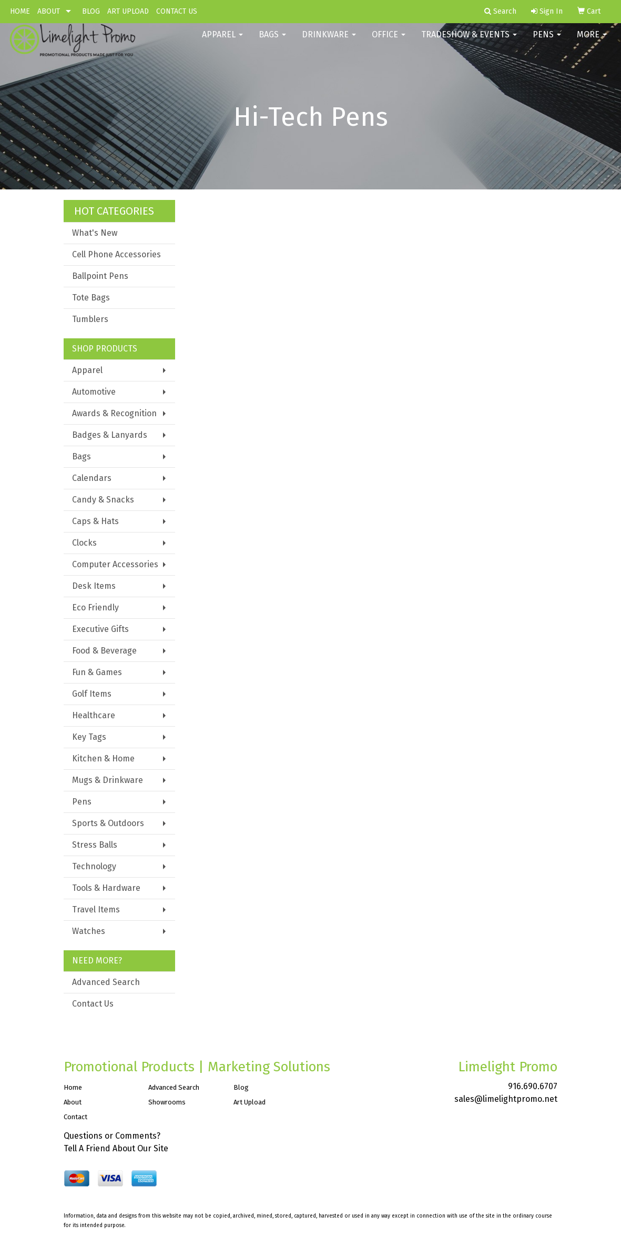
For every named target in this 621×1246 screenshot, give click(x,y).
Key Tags (89, 737)
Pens (547, 42)
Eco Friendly (95, 607)
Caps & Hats (95, 521)
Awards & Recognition (114, 413)
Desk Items (94, 586)
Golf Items (91, 694)
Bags (272, 42)
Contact (75, 1117)
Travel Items (96, 910)
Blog (241, 1087)
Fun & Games (97, 672)
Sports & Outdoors (108, 823)
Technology (94, 866)
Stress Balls (94, 845)
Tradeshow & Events (469, 42)
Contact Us (93, 1004)
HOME (20, 11)
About (73, 1102)
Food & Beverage (104, 651)
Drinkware (329, 42)
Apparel (222, 42)
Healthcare (93, 715)
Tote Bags (91, 298)
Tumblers (90, 319)
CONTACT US (176, 11)
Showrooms (167, 1102)
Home (73, 1087)
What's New (94, 233)
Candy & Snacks (103, 500)
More (592, 42)
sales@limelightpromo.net (505, 1099)
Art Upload (249, 1102)
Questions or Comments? (112, 1136)
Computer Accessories (115, 564)
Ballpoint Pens (100, 276)
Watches (88, 931)
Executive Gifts (100, 629)
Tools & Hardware (106, 888)
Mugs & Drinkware (107, 780)
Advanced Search (106, 982)
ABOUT (48, 11)
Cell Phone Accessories (116, 254)
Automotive (94, 392)
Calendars (91, 478)
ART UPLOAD (128, 11)
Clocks (84, 543)
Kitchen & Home (103, 758)
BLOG (91, 11)
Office (388, 42)
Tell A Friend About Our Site (116, 1148)
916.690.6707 (532, 1086)
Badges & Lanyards (109, 435)
